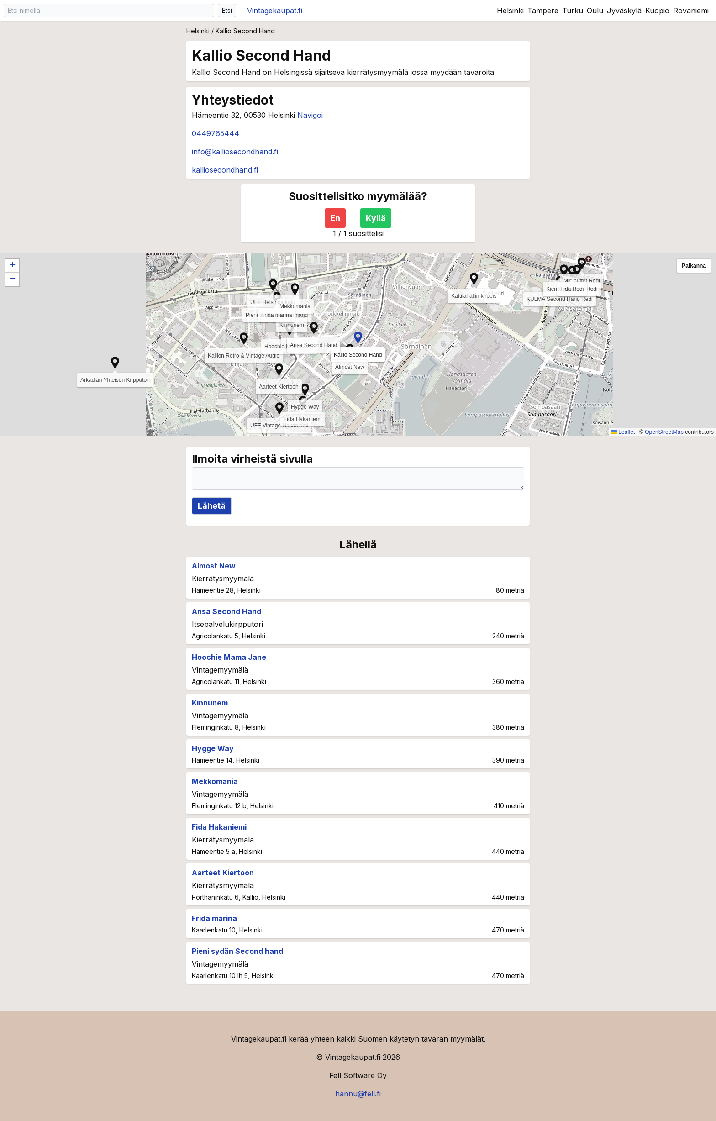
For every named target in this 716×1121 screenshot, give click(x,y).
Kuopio (657, 10)
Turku (572, 10)
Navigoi (310, 115)
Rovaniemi (691, 10)
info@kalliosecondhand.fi (235, 151)
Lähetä (212, 506)
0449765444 (215, 133)
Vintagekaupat (274, 10)
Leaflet (623, 432)
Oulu (595, 10)
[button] (279, 408)
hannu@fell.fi (358, 1093)
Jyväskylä (624, 10)
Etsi (227, 10)
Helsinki (510, 10)
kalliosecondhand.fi (225, 169)
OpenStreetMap (664, 432)
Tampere (542, 10)
